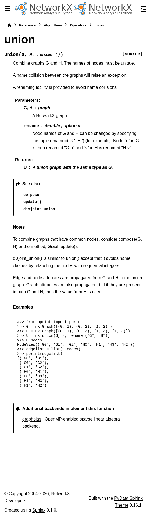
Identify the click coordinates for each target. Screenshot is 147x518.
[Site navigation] (7, 8)
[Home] (9, 25)
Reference (27, 25)
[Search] (134, 9)
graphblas (31, 419)
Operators (78, 25)
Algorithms (53, 25)
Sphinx (38, 510)
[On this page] (144, 8)
